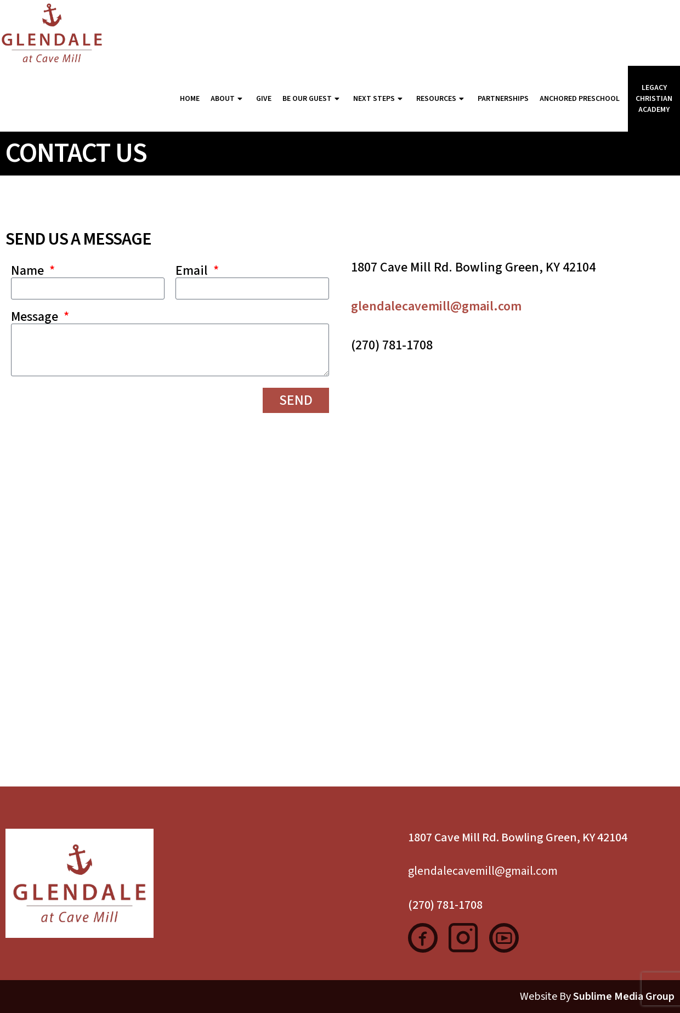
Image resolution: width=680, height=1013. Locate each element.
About (228, 98)
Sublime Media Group (624, 996)
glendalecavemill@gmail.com (436, 306)
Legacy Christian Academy (654, 98)
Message (36, 317)
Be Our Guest (312, 98)
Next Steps (379, 98)
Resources (441, 98)
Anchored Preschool (580, 98)
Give (263, 98)
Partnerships (503, 98)
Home (190, 98)
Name (29, 271)
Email (193, 271)
